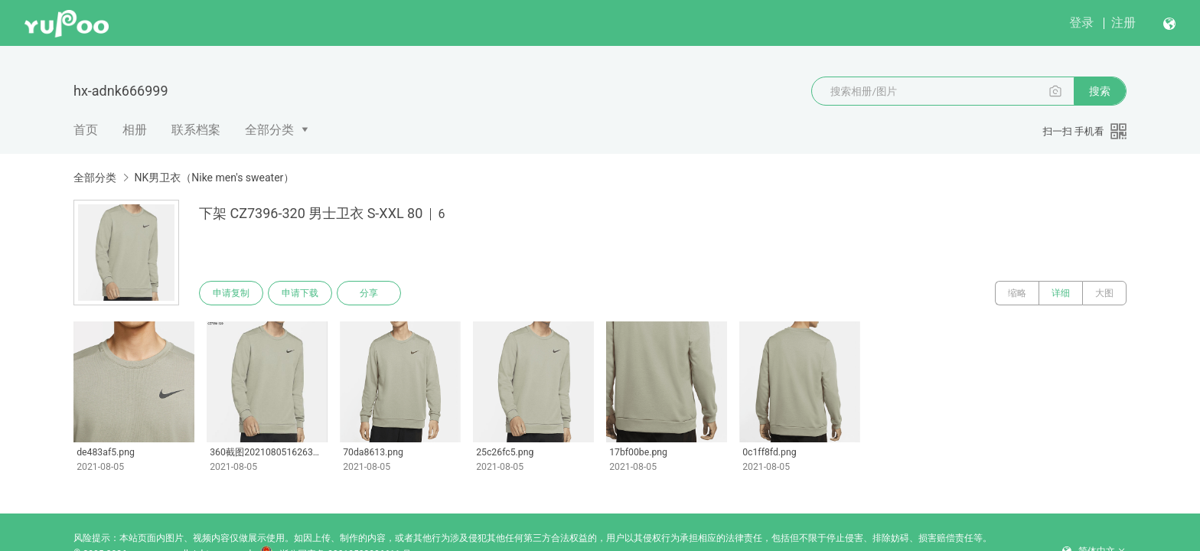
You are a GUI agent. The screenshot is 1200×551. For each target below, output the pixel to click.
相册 (134, 129)
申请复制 (231, 293)
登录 (1081, 22)
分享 (369, 293)
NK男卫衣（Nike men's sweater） (214, 177)
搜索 (1099, 91)
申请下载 (300, 293)
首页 (85, 129)
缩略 (1017, 293)
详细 (1061, 293)
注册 (1123, 22)
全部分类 (269, 129)
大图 (1104, 293)
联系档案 (195, 129)
